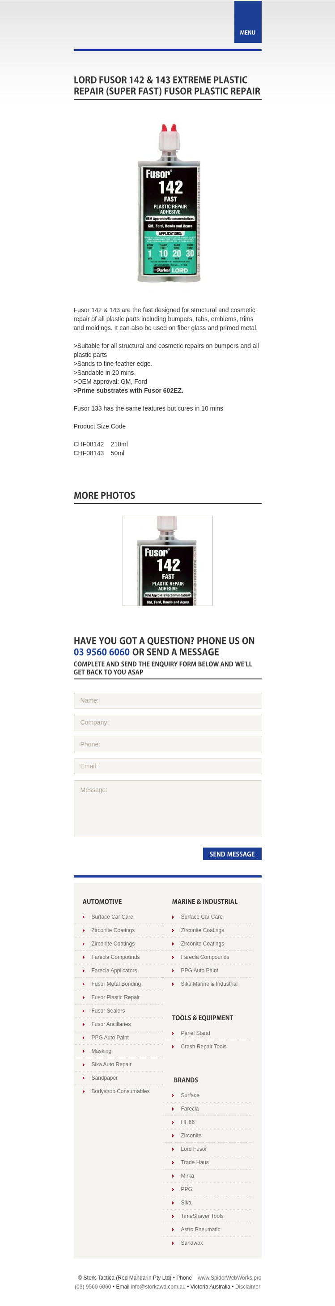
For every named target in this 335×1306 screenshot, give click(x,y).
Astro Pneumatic (201, 1229)
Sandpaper (105, 1078)
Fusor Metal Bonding (116, 984)
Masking (102, 1051)
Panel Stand (195, 1033)
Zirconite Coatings (113, 930)
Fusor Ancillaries (111, 1024)
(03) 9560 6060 (93, 1287)
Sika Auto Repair (111, 1064)
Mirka (187, 1176)
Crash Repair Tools (204, 1046)
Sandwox (192, 1243)
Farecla (190, 1109)
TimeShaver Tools (202, 1216)
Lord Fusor (194, 1149)
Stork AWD (118, 26)
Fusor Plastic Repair (116, 997)
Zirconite (191, 1135)
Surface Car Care (112, 917)
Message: (170, 808)
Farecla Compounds (116, 957)
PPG (186, 1189)
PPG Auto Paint (110, 1038)
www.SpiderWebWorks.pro (229, 1278)
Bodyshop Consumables (121, 1091)
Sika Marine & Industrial (209, 984)
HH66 (188, 1122)
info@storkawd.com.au (158, 1287)
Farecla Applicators (114, 970)
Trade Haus (195, 1162)
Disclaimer (247, 1287)
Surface (190, 1095)
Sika (186, 1203)
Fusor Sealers (108, 1011)
